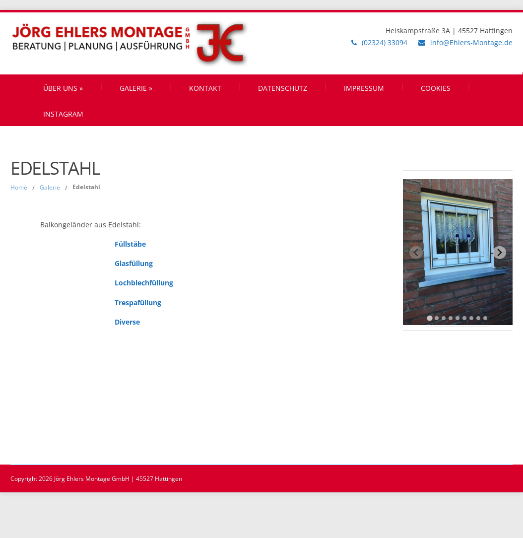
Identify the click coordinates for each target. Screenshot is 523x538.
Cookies (436, 88)
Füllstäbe (130, 244)
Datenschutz (282, 88)
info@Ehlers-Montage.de (471, 42)
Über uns (63, 88)
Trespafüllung (138, 302)
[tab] (430, 318)
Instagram (63, 114)
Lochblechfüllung (144, 282)
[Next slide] (499, 252)
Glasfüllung (134, 263)
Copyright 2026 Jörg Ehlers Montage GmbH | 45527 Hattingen (96, 478)
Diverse (127, 322)
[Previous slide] (416, 252)
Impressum (364, 88)
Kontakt (205, 88)
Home (18, 187)
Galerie (136, 88)
